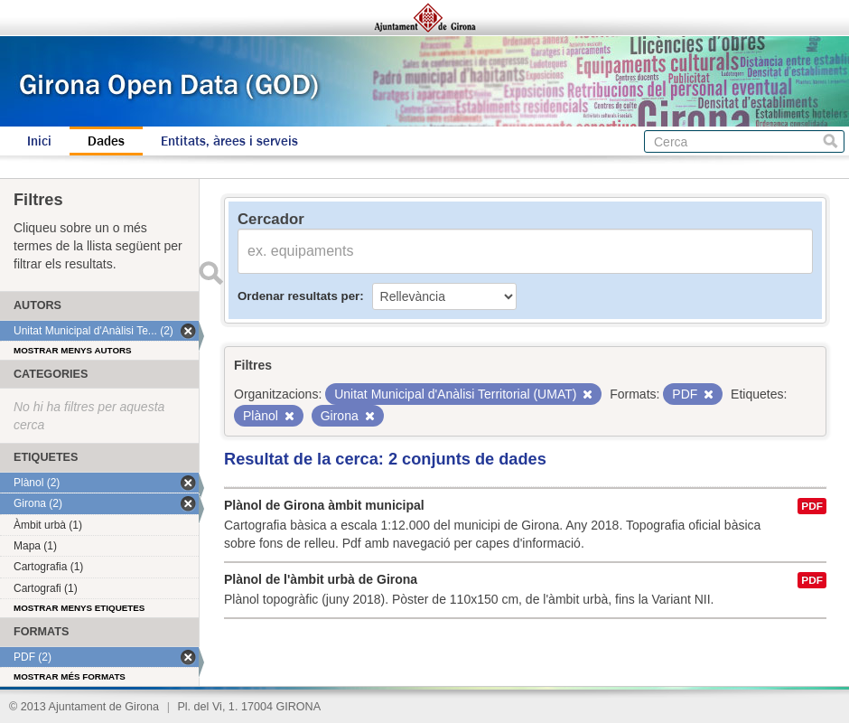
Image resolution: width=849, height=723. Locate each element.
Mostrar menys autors (73, 350)
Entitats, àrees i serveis (229, 141)
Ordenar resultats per (298, 296)
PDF (812, 506)
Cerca (830, 141)
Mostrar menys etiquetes (79, 608)
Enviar (210, 272)
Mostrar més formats (70, 676)
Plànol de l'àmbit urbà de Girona (320, 579)
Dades (106, 141)
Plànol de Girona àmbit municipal (324, 505)
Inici (39, 141)
